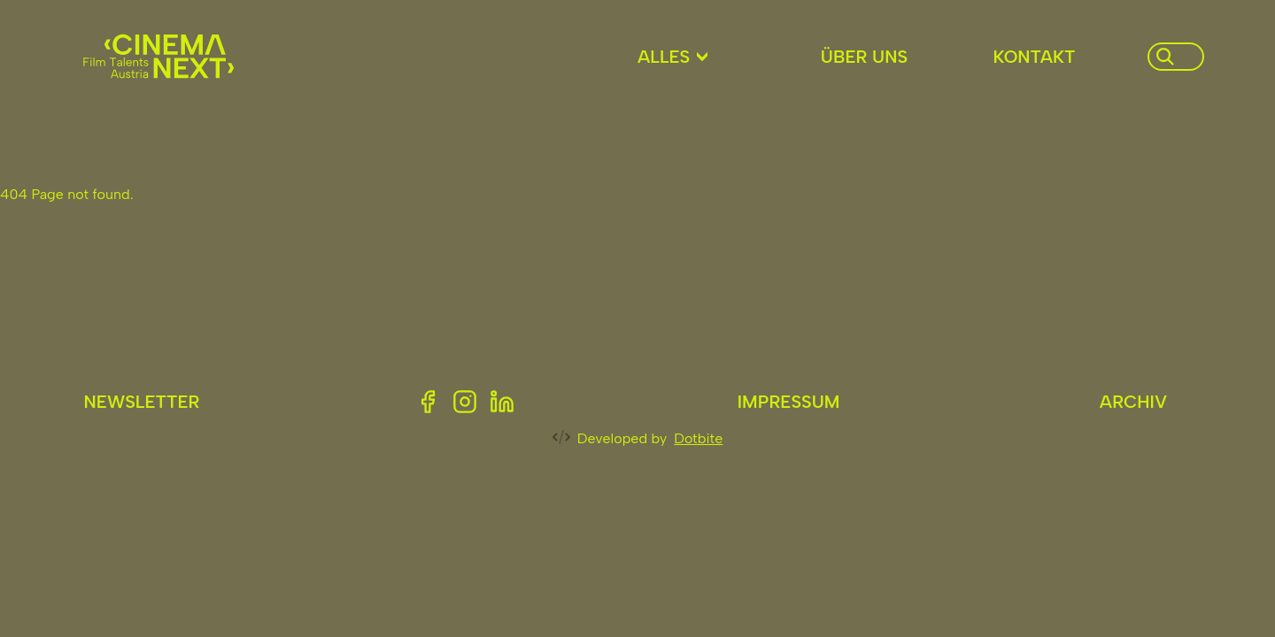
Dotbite (698, 438)
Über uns (864, 56)
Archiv (1133, 401)
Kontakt (1034, 56)
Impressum (789, 401)
